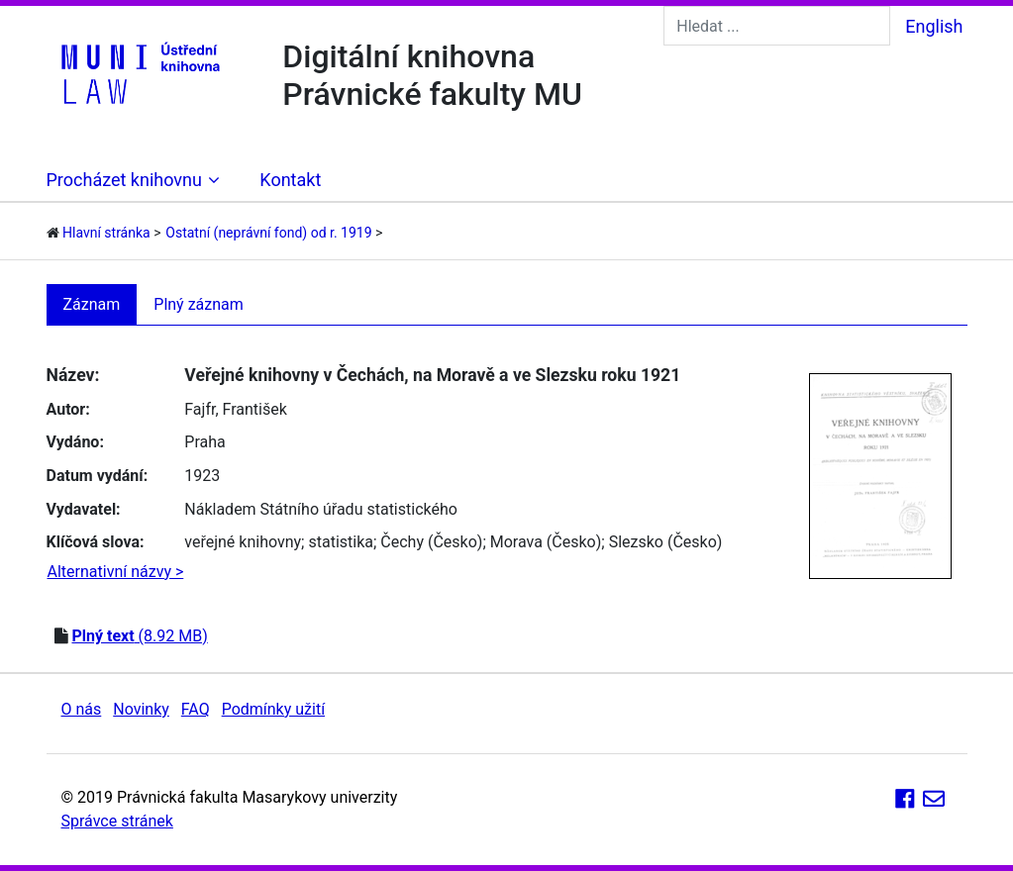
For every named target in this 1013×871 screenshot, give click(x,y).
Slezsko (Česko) (666, 541)
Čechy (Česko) (431, 541)
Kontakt (290, 179)
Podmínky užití (273, 709)
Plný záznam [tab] (198, 304)
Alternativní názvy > (116, 571)
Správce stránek (117, 821)
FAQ (195, 709)
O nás (81, 709)
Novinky (141, 709)
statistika (340, 541)
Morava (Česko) (546, 541)
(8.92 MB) (139, 636)
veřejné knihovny (242, 541)
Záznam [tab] (92, 304)
